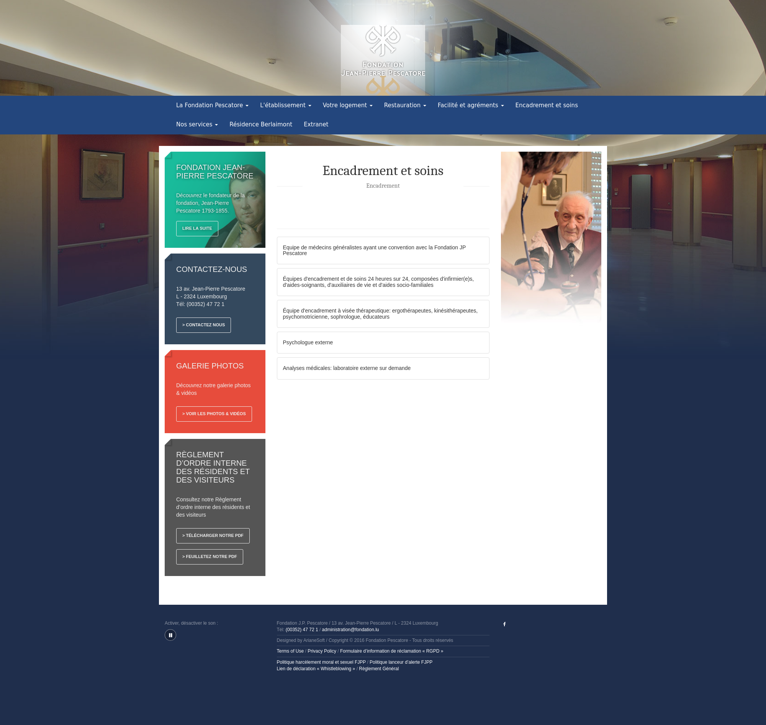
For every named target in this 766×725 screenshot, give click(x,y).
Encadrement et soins (547, 105)
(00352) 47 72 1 (302, 629)
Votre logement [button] (348, 105)
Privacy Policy (322, 651)
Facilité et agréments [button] (471, 105)
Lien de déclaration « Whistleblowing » (316, 668)
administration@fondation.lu (350, 629)
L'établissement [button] (285, 105)
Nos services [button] (197, 124)
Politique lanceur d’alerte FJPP (401, 662)
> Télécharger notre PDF (213, 535)
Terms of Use (290, 651)
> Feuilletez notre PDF (209, 556)
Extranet (316, 124)
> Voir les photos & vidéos (214, 413)
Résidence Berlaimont (260, 124)
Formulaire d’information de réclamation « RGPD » (391, 651)
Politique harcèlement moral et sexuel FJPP (321, 662)
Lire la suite (197, 228)
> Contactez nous (203, 324)
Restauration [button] (405, 105)
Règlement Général (379, 668)
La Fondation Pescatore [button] (212, 105)
